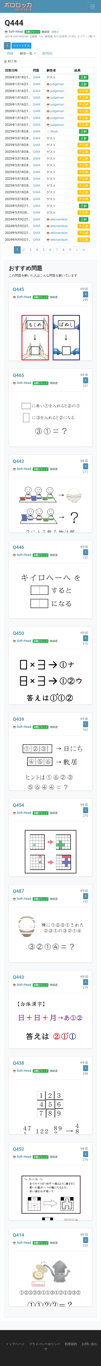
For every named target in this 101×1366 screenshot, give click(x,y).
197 (85, 902)
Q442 (18, 461)
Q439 (18, 719)
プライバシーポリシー (44, 1344)
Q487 (18, 891)
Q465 (18, 375)
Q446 (18, 547)
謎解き (55, 31)
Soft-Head (16, 31)
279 (85, 987)
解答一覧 (26, 53)
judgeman (57, 84)
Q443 (18, 977)
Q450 (18, 633)
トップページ (15, 1344)
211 (85, 472)
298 (85, 1073)
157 (85, 558)
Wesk (54, 131)
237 (85, 386)
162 (85, 730)
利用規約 (71, 1344)
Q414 (18, 1235)
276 (85, 816)
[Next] (76, 250)
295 (85, 300)
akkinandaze (59, 219)
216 (85, 1159)
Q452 (18, 1149)
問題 (10, 53)
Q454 (18, 805)
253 (85, 1245)
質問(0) (47, 53)
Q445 (18, 289)
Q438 (18, 1063)
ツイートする (21, 45)
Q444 (36, 77)
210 (85, 644)
